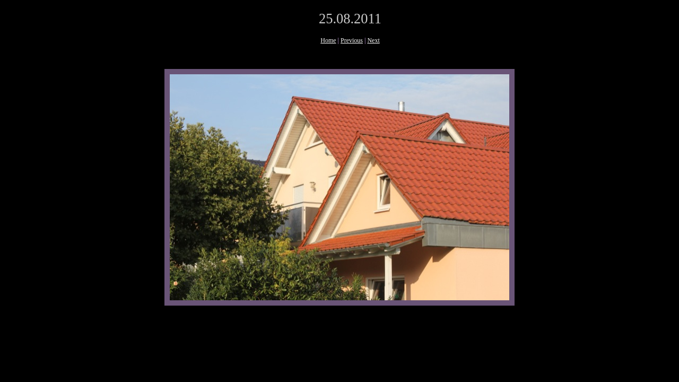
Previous (352, 40)
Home (328, 40)
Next (373, 40)
